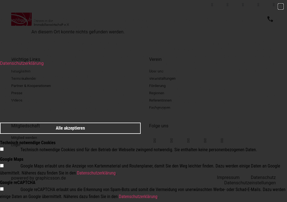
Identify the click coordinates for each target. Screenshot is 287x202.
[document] (143, 101)
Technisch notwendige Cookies (27, 142)
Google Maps (12, 159)
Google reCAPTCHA (17, 182)
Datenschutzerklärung (22, 63)
